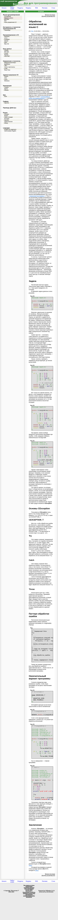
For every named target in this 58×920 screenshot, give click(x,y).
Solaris (6, 76)
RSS (36, 8)
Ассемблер (7, 16)
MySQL (6, 54)
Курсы (6, 88)
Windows (7, 36)
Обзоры (6, 114)
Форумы (28, 8)
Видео (6, 115)
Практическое (8, 121)
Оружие (6, 120)
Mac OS (6, 44)
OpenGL (6, 103)
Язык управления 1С (10, 22)
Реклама (44, 8)
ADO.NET (7, 56)
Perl (5, 21)
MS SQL (6, 52)
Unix (5, 78)
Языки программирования (11, 15)
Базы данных (7, 49)
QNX (5, 42)
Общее (6, 50)
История (6, 118)
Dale (32, 31)
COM (5, 68)
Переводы (7, 30)
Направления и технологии (11, 61)
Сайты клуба (12, 7)
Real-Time (7, 70)
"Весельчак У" (28, 913)
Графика (5, 101)
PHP (5, 96)
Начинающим (7, 85)
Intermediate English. (10, 131)
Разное (6, 90)
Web (4, 95)
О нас (53, 8)
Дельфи (6, 19)
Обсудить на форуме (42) (48, 16)
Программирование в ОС (11, 35)
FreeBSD (7, 39)
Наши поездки (8, 117)
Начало (4, 8)
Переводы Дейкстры (9, 108)
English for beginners (10, 129)
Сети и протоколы (9, 67)
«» (39, 97)
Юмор (6, 123)
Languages (6, 128)
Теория (6, 87)
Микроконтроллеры (10, 62)
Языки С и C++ (8, 18)
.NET (5, 65)
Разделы (20, 8)
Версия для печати (50, 14)
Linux (5, 38)
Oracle (6, 53)
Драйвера (7, 64)
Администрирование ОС (11, 75)
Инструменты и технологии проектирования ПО (11, 27)
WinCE (6, 41)
